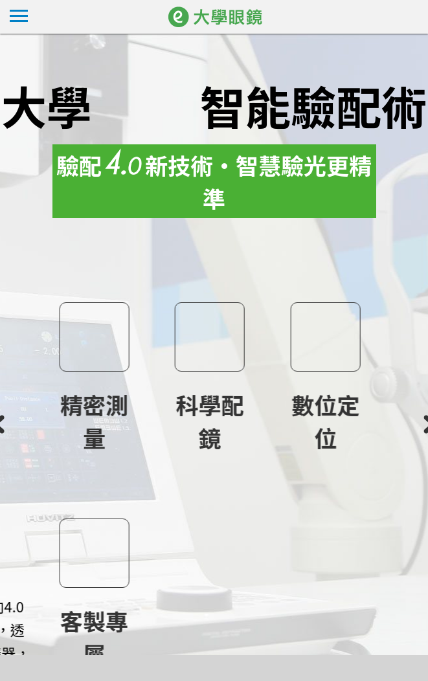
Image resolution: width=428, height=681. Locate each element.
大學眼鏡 (233, 17)
